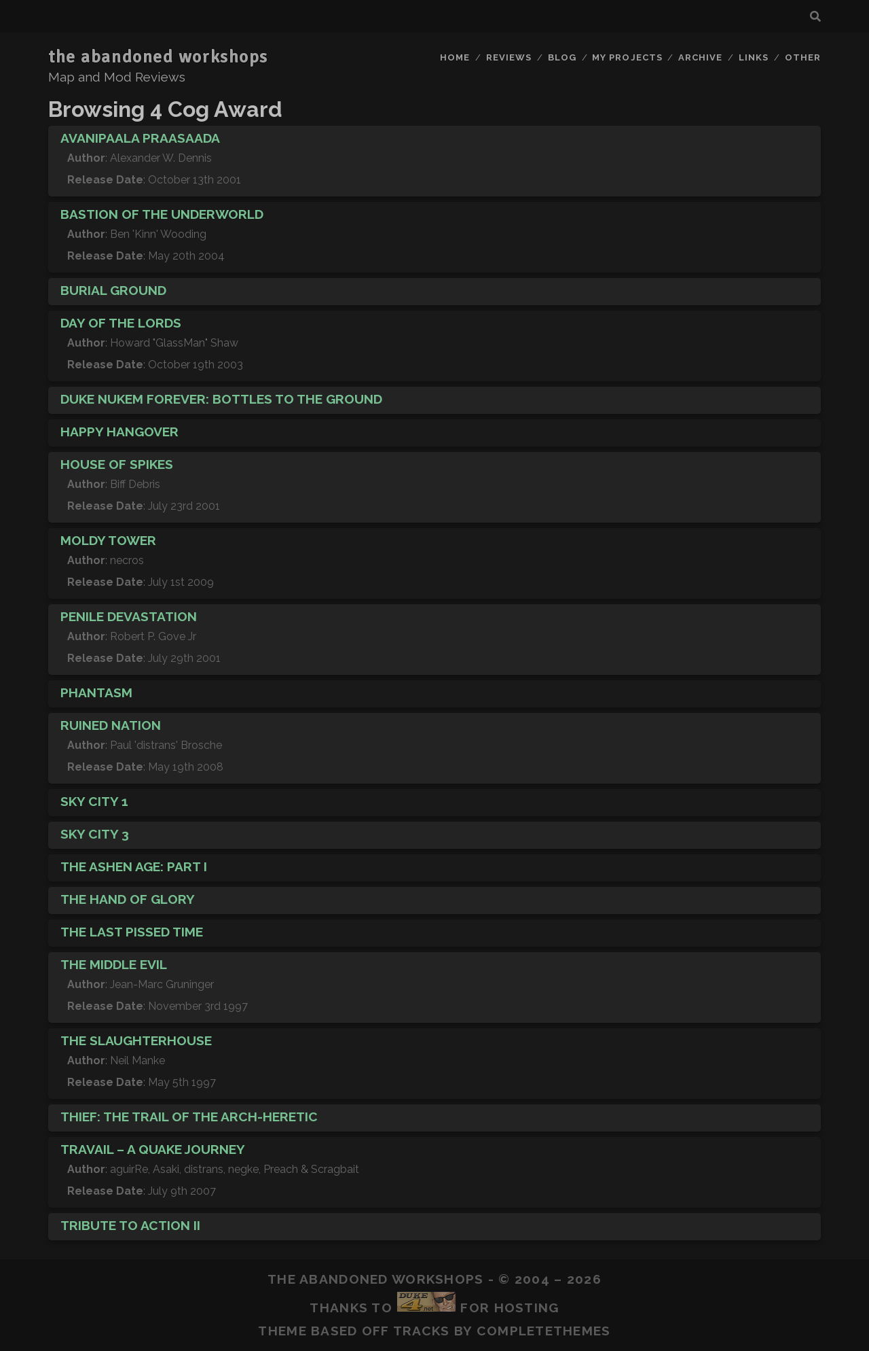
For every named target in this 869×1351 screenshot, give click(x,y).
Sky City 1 (94, 801)
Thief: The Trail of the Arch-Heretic (189, 1116)
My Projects (627, 57)
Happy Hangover (119, 431)
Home (455, 57)
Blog (562, 57)
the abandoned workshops (158, 57)
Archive (700, 57)
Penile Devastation (128, 616)
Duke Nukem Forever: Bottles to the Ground (221, 398)
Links (754, 57)
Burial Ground (113, 290)
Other (803, 57)
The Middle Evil (113, 964)
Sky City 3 (94, 833)
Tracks (421, 1330)
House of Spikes (116, 464)
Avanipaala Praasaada (140, 137)
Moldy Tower (108, 540)
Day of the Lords (120, 322)
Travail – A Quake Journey (152, 1149)
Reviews (509, 57)
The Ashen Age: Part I (133, 866)
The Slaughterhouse (136, 1040)
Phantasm (96, 692)
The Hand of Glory (127, 899)
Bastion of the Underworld (161, 214)
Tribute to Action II (130, 1225)
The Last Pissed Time (131, 931)
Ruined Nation (110, 725)
